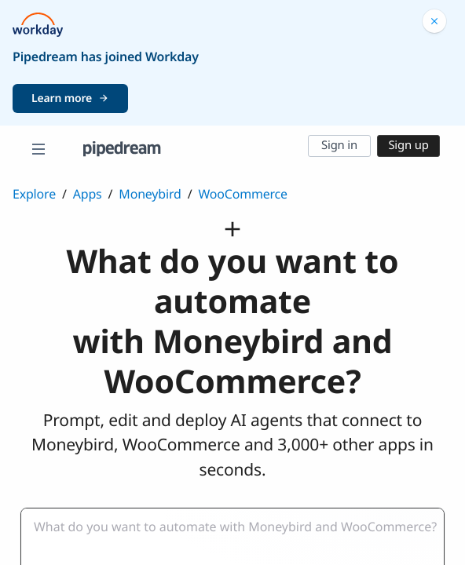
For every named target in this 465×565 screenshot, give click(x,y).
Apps (87, 193)
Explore (34, 193)
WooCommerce (242, 193)
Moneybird (150, 193)
